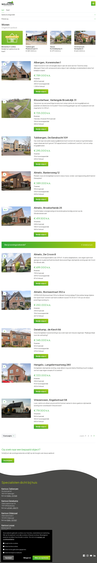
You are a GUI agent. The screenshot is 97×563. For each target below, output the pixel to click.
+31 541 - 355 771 (12, 508)
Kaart (8, 10)
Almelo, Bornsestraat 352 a (49, 292)
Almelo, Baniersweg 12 (47, 172)
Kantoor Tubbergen (10, 489)
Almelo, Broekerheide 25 (48, 207)
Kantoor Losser (8, 525)
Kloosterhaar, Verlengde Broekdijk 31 (55, 100)
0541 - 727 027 (12, 520)
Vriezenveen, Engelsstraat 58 (50, 400)
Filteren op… (48, 19)
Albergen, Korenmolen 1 (47, 62)
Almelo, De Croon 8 (45, 254)
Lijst (3, 10)
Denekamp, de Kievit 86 (47, 329)
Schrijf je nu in (86, 245)
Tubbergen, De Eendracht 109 (51, 137)
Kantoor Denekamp (10, 501)
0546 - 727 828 (12, 496)
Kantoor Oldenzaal (9, 513)
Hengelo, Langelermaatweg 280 (52, 364)
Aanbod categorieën (48, 15)
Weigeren (27, 558)
